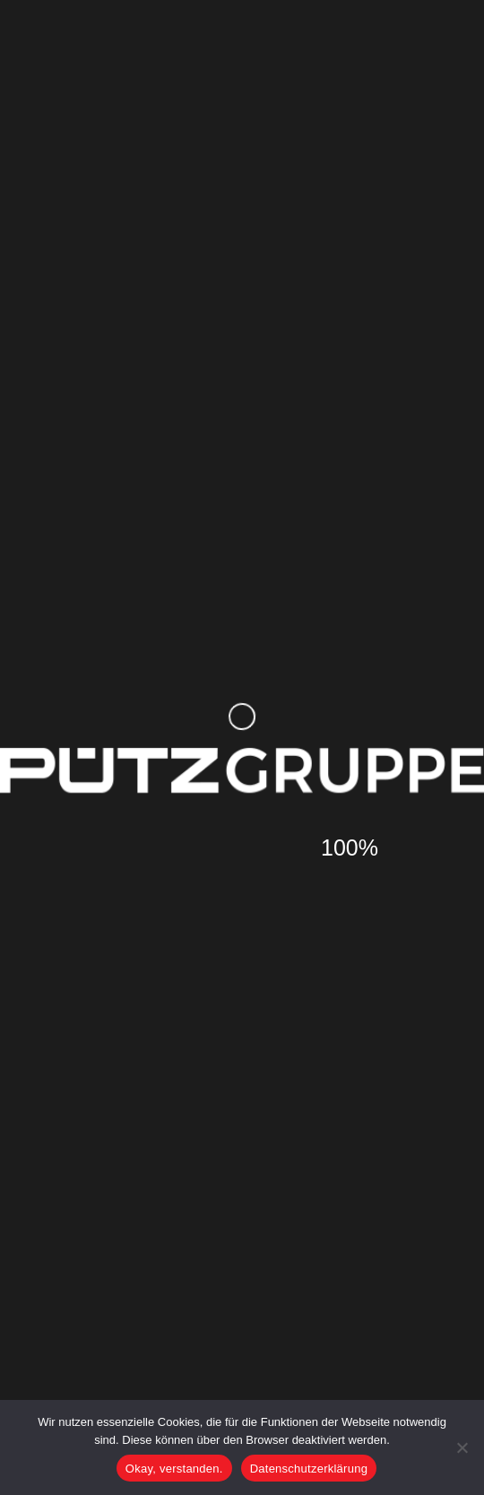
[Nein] (462, 1447)
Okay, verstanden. (174, 1468)
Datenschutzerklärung (308, 1468)
